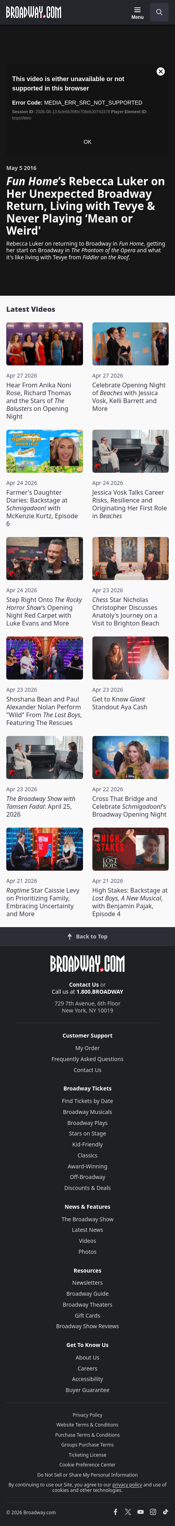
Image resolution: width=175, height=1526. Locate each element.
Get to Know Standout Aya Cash (120, 703)
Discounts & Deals (87, 1188)
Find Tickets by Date (87, 1101)
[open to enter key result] (159, 12)
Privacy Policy (88, 1415)
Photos (88, 1251)
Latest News (87, 1229)
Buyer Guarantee (88, 1390)
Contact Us (84, 984)
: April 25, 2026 (41, 806)
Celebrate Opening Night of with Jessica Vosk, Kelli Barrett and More (129, 397)
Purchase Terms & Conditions (87, 1435)
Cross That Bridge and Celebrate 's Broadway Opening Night (129, 806)
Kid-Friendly (87, 1144)
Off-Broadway (87, 1177)
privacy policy (127, 1484)
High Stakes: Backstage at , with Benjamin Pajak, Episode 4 (130, 902)
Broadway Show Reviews (87, 1326)
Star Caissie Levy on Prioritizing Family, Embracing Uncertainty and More (42, 902)
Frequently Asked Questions (88, 1059)
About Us (87, 1357)
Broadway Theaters (87, 1304)
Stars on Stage (87, 1133)
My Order (87, 1048)
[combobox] (156, 12)
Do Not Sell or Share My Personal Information (87, 1475)
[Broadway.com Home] (33, 12)
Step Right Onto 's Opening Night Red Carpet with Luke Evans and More (44, 611)
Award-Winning (87, 1166)
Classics (87, 1155)
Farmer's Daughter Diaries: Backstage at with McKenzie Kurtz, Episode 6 (42, 508)
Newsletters (87, 1282)
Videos (87, 1240)
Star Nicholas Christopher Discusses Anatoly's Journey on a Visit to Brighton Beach (125, 611)
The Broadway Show (87, 1219)
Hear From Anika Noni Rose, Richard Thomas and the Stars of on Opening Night (38, 401)
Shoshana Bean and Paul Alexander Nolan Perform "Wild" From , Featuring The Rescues (44, 711)
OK (87, 142)
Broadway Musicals (87, 1112)
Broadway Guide (87, 1293)
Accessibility (87, 1379)
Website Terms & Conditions (87, 1424)
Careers (87, 1368)
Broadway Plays (87, 1122)
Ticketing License (87, 1455)
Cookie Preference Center (88, 1464)
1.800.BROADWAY (99, 991)
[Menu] (138, 13)
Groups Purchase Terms (87, 1444)
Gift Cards (87, 1315)
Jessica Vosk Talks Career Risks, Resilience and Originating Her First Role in (129, 504)
